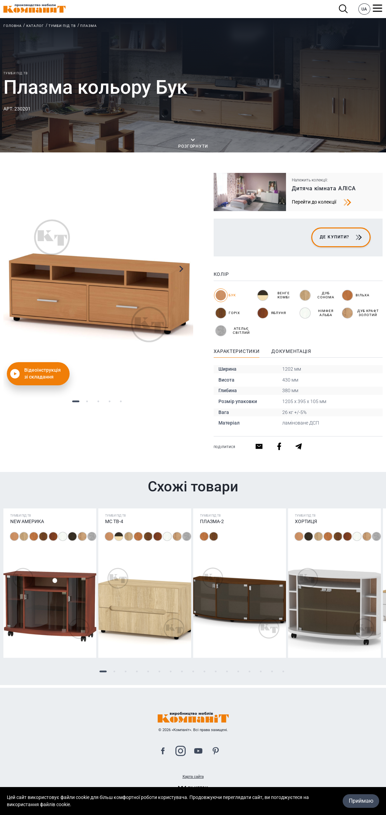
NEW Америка (27, 521)
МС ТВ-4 (114, 521)
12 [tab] (227, 671)
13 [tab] (238, 671)
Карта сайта (193, 776)
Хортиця (306, 521)
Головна (12, 26)
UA (364, 9)
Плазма (88, 26)
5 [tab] (120, 401)
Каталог (35, 26)
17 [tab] (283, 671)
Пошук (343, 9)
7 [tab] (170, 671)
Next (181, 269)
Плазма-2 (212, 521)
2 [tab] (87, 401)
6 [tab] (159, 671)
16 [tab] (272, 671)
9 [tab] (193, 671)
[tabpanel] (98, 280)
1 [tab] (75, 401)
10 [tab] (204, 671)
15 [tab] (260, 671)
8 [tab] (182, 671)
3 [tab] (98, 401)
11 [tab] (215, 671)
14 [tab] (249, 671)
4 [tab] (109, 401)
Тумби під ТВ (62, 26)
